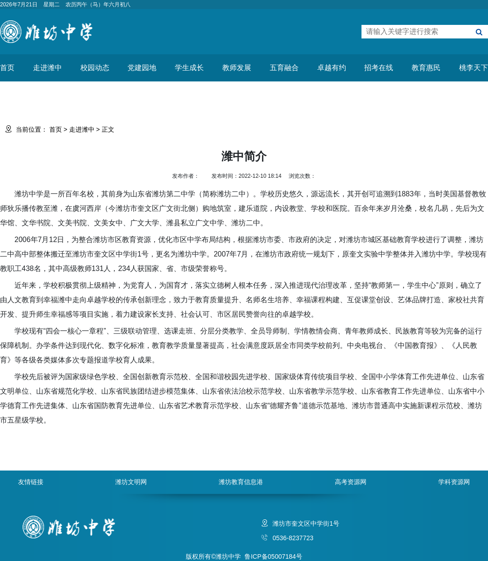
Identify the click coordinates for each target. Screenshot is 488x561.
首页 (7, 67)
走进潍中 (47, 67)
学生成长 (189, 67)
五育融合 (284, 67)
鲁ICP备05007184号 (273, 556)
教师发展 (236, 67)
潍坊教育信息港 (241, 481)
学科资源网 (454, 481)
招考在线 (378, 67)
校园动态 (94, 67)
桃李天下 (473, 67)
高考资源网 (350, 481)
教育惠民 (426, 67)
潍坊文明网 (131, 481)
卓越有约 (331, 67)
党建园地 (141, 67)
